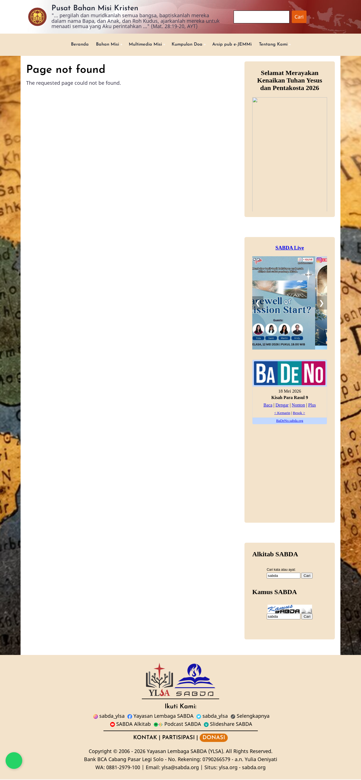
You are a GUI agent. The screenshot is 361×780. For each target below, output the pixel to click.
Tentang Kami (283, 45)
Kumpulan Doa (187, 45)
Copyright (100, 752)
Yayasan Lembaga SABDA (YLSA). (185, 752)
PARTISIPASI (178, 738)
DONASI (213, 738)
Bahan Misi (99, 45)
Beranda (69, 45)
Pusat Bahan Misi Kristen (94, 8)
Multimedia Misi (141, 45)
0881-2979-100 (123, 768)
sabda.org (254, 768)
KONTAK (145, 738)
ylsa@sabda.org (180, 768)
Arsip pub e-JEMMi (237, 45)
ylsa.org (228, 768)
